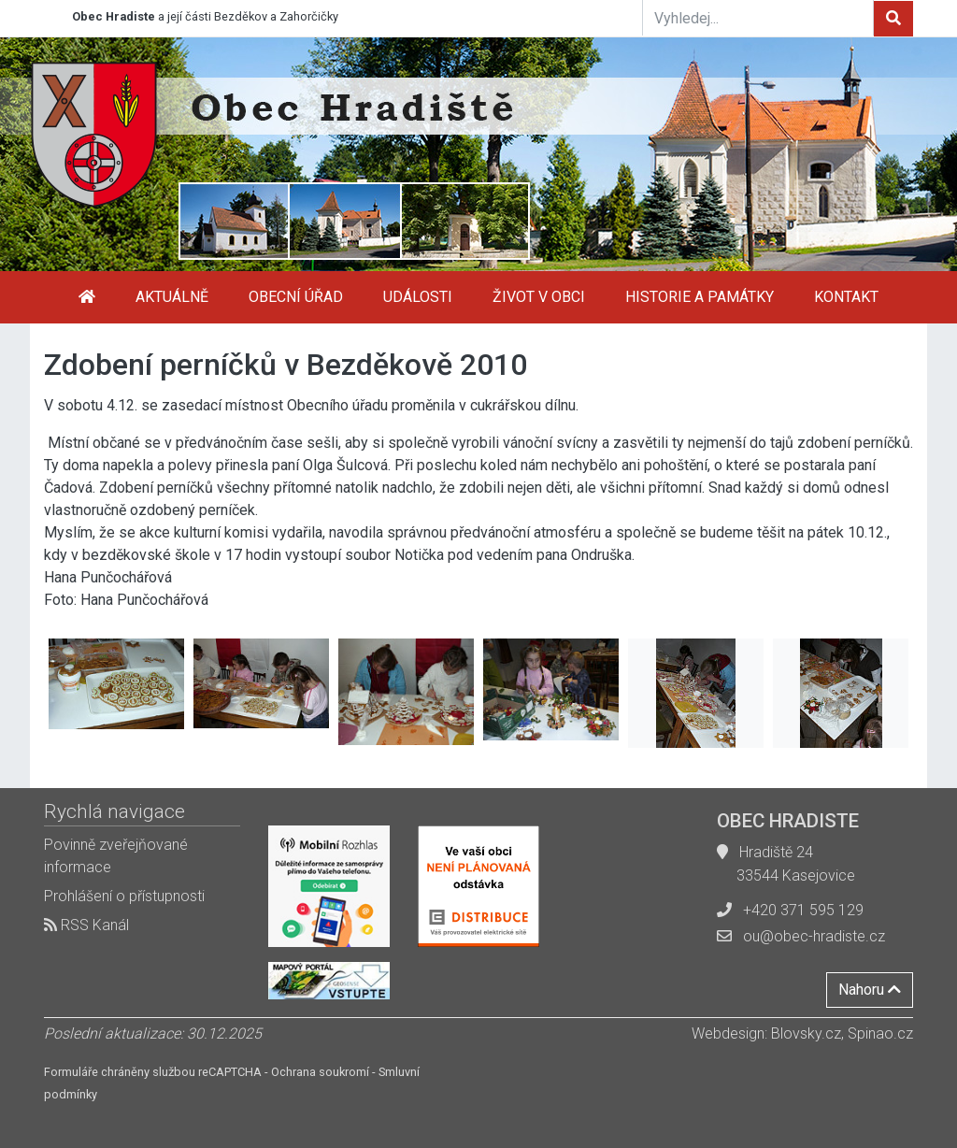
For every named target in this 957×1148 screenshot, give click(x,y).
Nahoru (869, 989)
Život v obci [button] (539, 297)
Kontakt (846, 297)
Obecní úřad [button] (296, 297)
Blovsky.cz (806, 1033)
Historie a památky (699, 297)
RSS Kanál (86, 925)
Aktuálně (172, 297)
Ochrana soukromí (320, 1072)
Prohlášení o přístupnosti (124, 896)
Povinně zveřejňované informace (116, 856)
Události (417, 297)
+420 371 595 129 (803, 910)
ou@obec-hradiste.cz (814, 936)
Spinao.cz (880, 1033)
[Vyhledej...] (758, 18)
